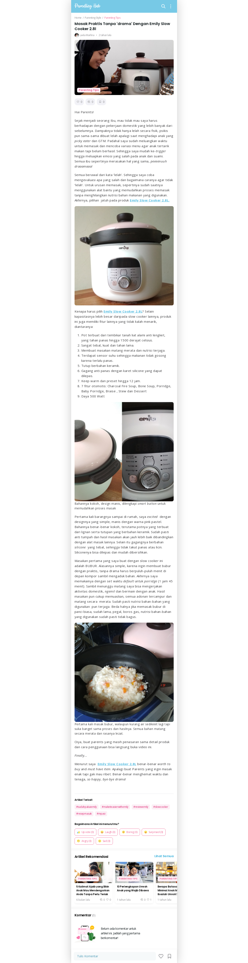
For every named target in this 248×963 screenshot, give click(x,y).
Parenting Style (93, 18)
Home (78, 18)
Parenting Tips (112, 18)
